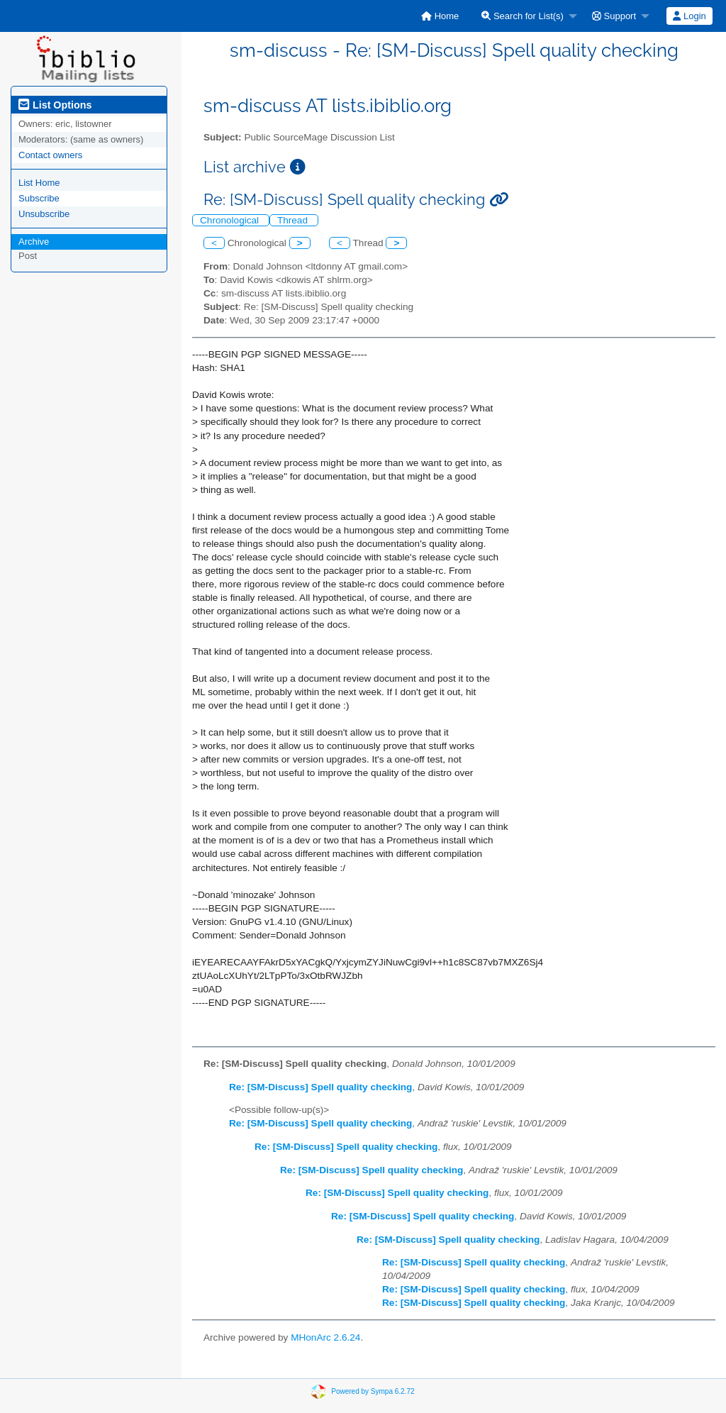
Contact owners (50, 155)
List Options (54, 105)
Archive (33, 241)
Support (614, 16)
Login (689, 16)
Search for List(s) (522, 16)
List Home (39, 182)
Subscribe (39, 198)
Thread (294, 220)
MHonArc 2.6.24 (325, 1337)
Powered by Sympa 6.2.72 (372, 1391)
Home (440, 16)
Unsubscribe (43, 214)
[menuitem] (440, 16)
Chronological (231, 220)
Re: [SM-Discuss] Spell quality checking (320, 1087)
